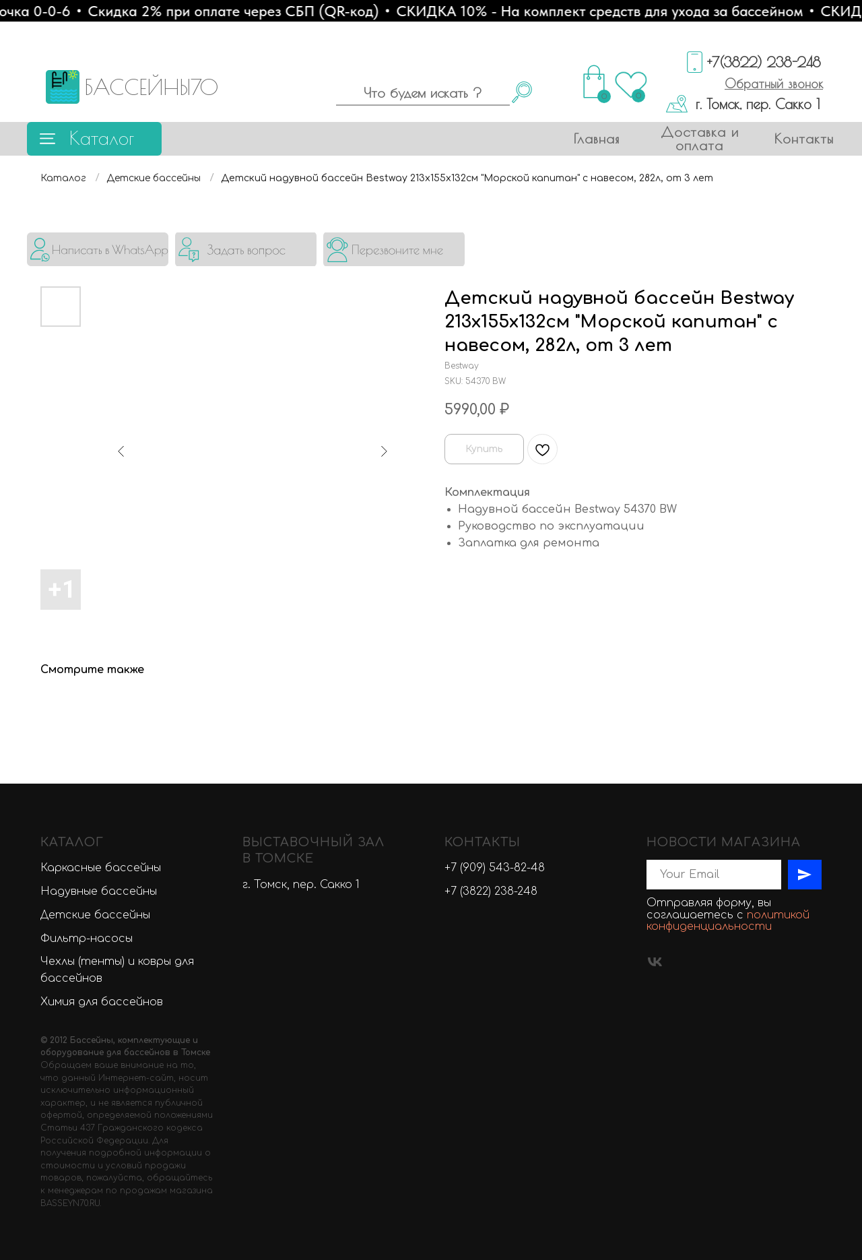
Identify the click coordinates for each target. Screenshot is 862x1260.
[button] (774, 83)
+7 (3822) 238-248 (490, 891)
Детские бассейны (153, 178)
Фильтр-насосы (86, 939)
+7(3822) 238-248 (764, 62)
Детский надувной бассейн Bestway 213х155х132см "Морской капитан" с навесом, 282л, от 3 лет (467, 178)
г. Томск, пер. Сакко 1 (758, 104)
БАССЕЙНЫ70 (151, 87)
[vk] (654, 961)
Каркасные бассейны (100, 868)
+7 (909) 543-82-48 (494, 868)
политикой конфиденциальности (727, 921)
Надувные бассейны (98, 891)
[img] (97, 249)
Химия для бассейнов (101, 1002)
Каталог (101, 138)
